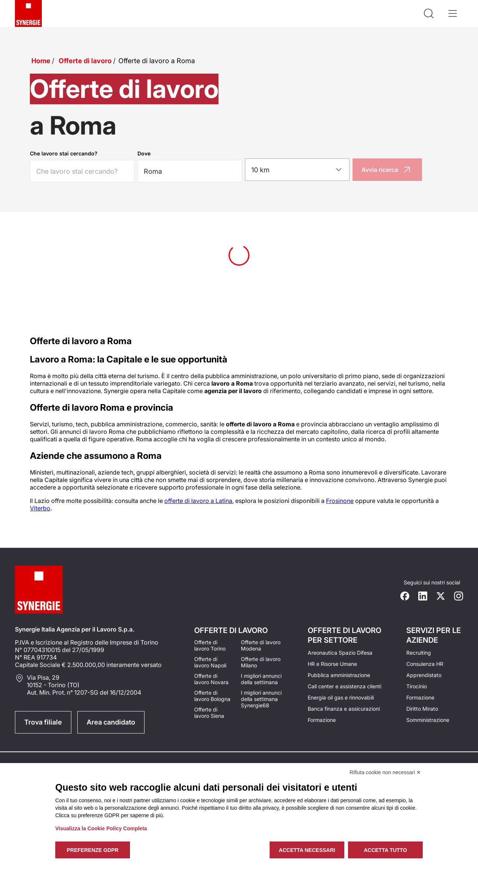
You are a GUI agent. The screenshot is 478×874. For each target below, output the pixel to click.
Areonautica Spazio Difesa (340, 652)
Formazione (322, 720)
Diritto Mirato (422, 708)
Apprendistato (423, 675)
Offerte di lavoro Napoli (210, 662)
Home (40, 61)
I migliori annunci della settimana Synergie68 (261, 698)
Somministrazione (427, 720)
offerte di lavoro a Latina (198, 500)
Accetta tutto (385, 850)
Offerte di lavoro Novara (211, 679)
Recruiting (418, 652)
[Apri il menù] (452, 13)
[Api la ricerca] (428, 13)
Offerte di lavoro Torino (210, 645)
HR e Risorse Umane (332, 664)
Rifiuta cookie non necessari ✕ (385, 772)
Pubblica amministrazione (339, 675)
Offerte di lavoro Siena (209, 712)
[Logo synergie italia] (28, 13)
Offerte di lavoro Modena (260, 645)
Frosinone (340, 500)
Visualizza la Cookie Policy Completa (101, 828)
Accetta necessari (307, 850)
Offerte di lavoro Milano (260, 662)
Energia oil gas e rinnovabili (341, 697)
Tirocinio (416, 686)
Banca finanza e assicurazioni (344, 708)
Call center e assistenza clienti (344, 686)
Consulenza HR (424, 664)
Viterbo (40, 508)
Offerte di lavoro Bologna (212, 695)
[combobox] (297, 169)
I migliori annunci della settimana (261, 679)
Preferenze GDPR (92, 850)
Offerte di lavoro (85, 61)
